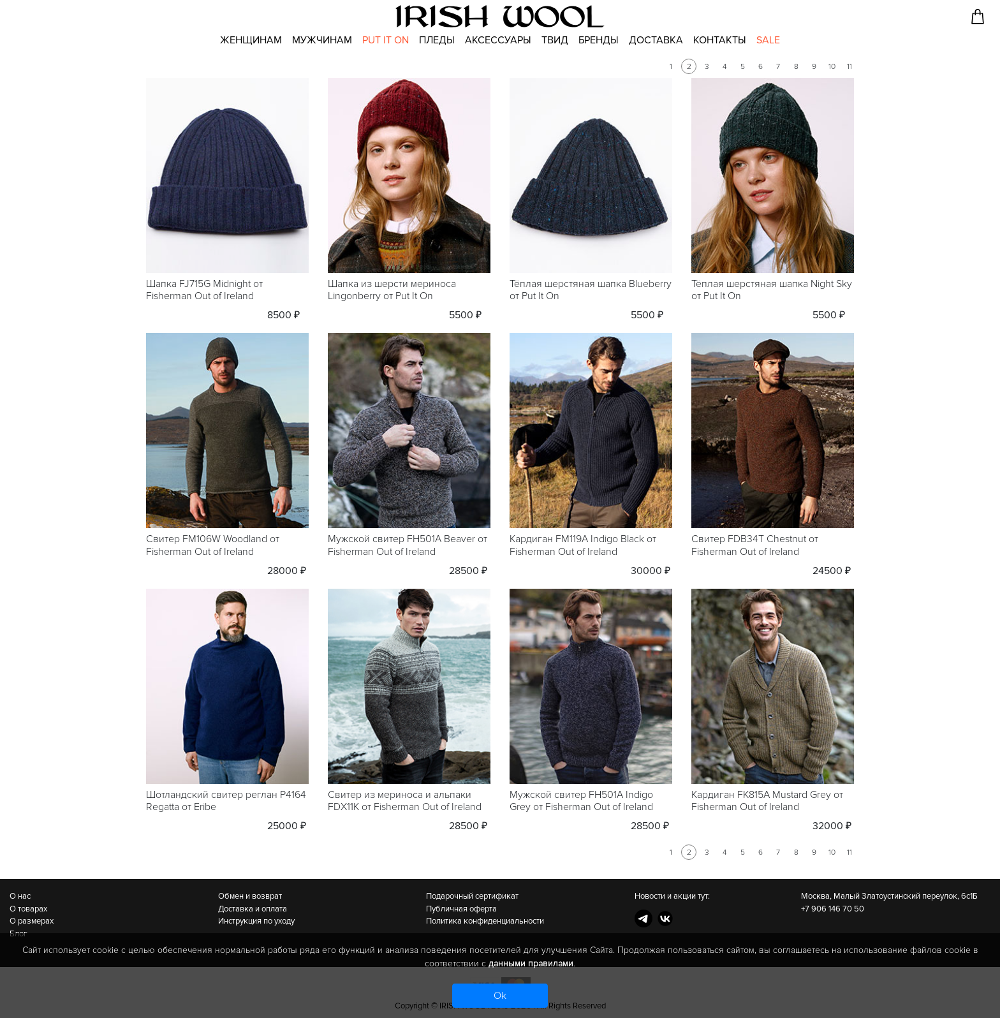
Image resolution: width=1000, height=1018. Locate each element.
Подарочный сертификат (472, 896)
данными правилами (531, 963)
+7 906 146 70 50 (832, 909)
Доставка (656, 40)
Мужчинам (322, 40)
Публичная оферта (461, 909)
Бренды (598, 40)
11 (849, 66)
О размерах (32, 921)
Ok (500, 995)
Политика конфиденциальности (485, 921)
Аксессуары (498, 40)
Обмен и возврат (250, 896)
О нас (20, 896)
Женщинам (251, 40)
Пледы (437, 40)
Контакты (719, 40)
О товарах (28, 909)
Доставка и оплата (252, 909)
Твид (554, 40)
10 (831, 66)
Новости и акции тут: (672, 896)
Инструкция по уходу (256, 921)
